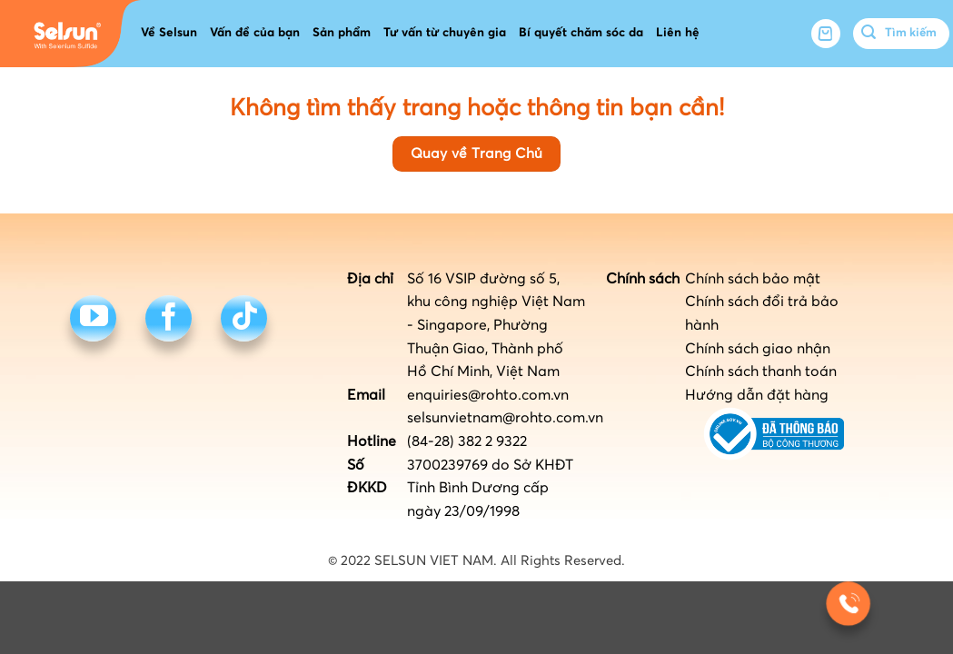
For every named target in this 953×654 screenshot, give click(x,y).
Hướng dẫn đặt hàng (757, 395)
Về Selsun (169, 32)
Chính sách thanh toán (761, 371)
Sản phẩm (342, 32)
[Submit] (869, 33)
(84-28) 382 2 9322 (467, 441)
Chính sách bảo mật (752, 279)
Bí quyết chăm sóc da (581, 32)
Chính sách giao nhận (757, 349)
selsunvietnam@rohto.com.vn (505, 418)
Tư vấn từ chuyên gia (444, 32)
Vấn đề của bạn (255, 32)
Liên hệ (678, 32)
